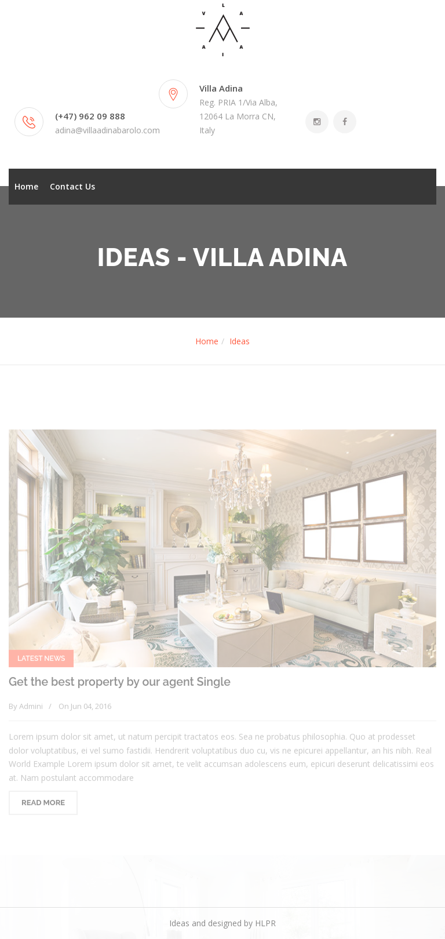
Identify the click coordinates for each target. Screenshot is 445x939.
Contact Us (72, 186)
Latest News (41, 661)
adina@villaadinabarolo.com (107, 130)
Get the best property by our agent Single (120, 684)
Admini (31, 708)
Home (26, 186)
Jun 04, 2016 (91, 708)
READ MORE (43, 804)
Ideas (239, 341)
